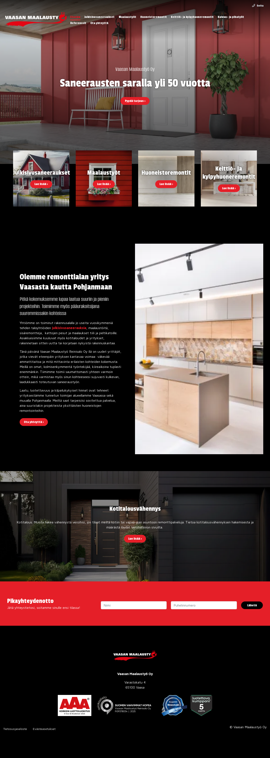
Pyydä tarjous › (135, 101)
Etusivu (75, 17)
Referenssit (78, 23)
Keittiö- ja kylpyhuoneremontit (192, 17)
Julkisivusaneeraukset (99, 17)
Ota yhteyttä (99, 23)
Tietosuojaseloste (15, 729)
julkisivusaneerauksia (69, 328)
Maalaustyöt (127, 17)
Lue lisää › (135, 538)
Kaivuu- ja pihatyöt (231, 17)
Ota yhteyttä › (34, 422)
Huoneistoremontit (153, 17)
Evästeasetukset (44, 729)
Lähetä (252, 605)
